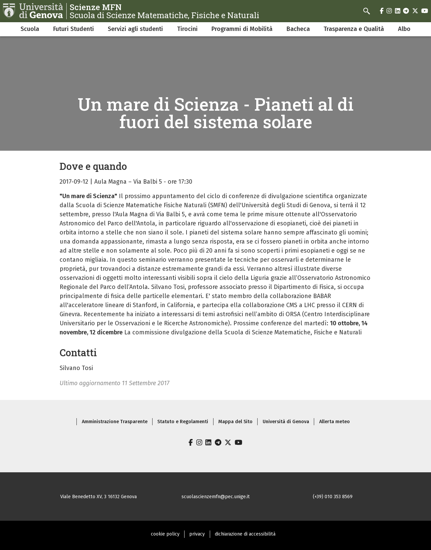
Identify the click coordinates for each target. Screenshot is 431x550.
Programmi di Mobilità (241, 29)
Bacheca (298, 29)
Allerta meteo (334, 422)
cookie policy (165, 534)
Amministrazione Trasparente (114, 422)
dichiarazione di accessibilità (245, 534)
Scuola (30, 29)
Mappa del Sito (235, 422)
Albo (404, 29)
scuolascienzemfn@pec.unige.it (215, 497)
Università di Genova (286, 422)
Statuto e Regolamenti (182, 422)
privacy (197, 534)
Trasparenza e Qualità (354, 29)
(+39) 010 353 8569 (333, 497)
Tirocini (187, 29)
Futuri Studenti (73, 29)
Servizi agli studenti (135, 29)
